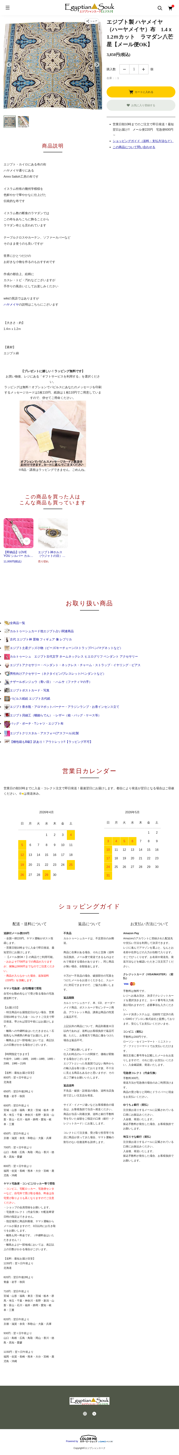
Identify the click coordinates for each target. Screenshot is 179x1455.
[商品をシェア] (91, 21)
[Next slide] (96, 64)
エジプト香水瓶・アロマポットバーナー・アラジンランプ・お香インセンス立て (61, 706)
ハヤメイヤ (11, 304)
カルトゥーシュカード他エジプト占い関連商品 (39, 631)
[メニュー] (7, 7)
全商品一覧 (14, 623)
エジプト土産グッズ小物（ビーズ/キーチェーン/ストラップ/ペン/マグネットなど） (63, 648)
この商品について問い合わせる (134, 147)
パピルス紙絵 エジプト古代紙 (27, 698)
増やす (143, 69)
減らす (124, 69)
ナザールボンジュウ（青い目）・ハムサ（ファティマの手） (48, 681)
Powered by (89, 1438)
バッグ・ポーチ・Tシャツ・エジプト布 (33, 723)
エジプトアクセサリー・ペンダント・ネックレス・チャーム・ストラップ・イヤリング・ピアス (72, 665)
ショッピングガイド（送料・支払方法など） (143, 141)
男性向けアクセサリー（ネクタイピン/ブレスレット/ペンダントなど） (55, 673)
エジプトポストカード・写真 (26, 690)
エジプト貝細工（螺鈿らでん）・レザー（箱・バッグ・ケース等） (52, 715)
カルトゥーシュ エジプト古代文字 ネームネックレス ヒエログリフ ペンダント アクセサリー (71, 656)
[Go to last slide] (9, 64)
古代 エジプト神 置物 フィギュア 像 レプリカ (38, 639)
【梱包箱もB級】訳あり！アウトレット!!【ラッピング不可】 (48, 741)
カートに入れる (141, 92)
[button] (10, 122)
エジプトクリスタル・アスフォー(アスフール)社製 (41, 733)
